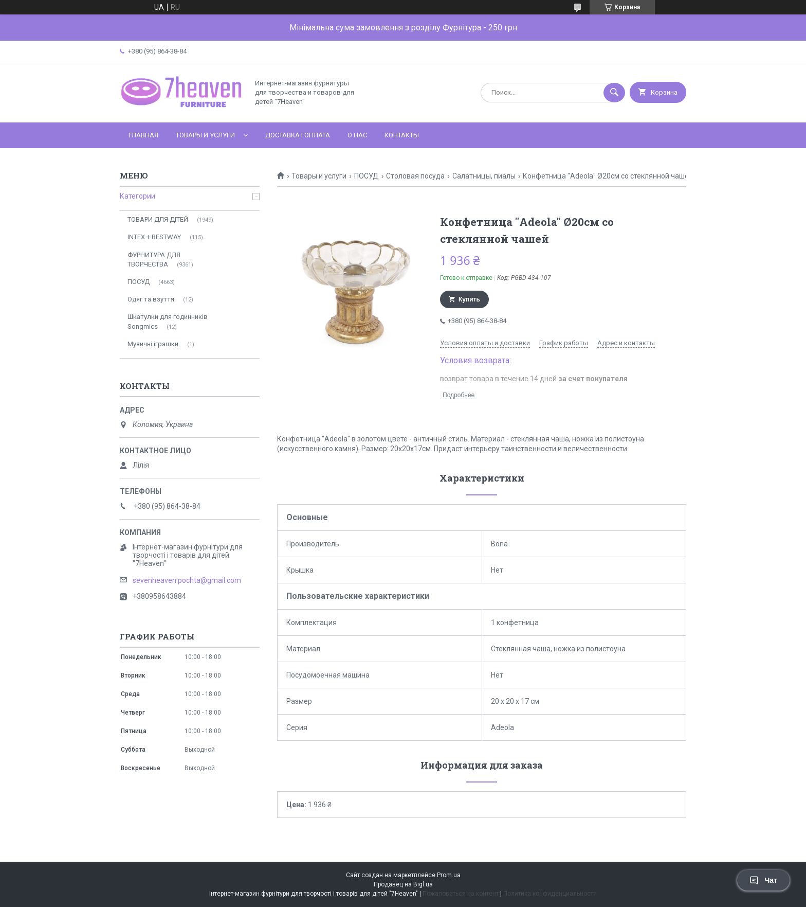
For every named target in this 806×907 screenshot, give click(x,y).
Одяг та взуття (150, 299)
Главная (143, 135)
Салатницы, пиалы (484, 176)
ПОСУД (366, 176)
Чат (763, 880)
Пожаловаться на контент (461, 893)
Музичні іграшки (152, 344)
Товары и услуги (205, 135)
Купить (469, 299)
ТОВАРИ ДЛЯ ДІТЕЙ (157, 219)
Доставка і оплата (297, 135)
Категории (137, 196)
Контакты (401, 135)
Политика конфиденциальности (550, 893)
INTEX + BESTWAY (154, 237)
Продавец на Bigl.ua (403, 884)
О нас (357, 135)
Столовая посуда (415, 176)
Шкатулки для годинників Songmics (167, 321)
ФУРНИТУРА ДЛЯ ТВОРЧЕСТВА (153, 259)
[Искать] (614, 92)
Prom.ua (449, 875)
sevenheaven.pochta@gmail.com (187, 580)
